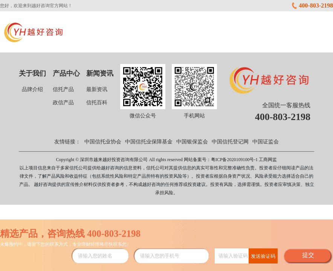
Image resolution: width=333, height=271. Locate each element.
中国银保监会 (192, 142)
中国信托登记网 (230, 142)
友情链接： (67, 142)
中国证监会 (265, 142)
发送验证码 (263, 256)
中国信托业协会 (102, 142)
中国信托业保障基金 (149, 142)
